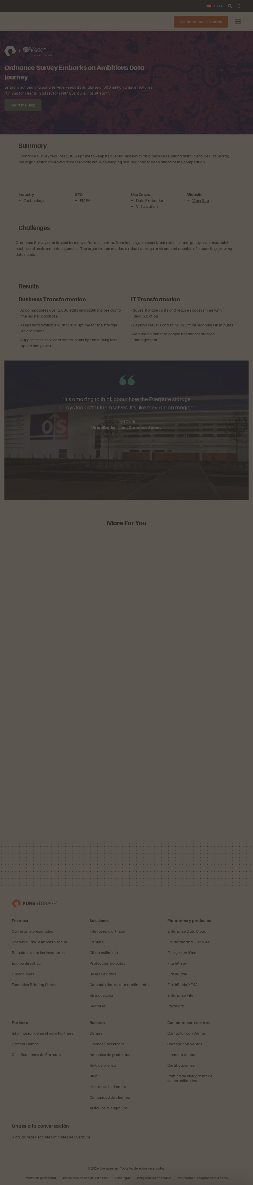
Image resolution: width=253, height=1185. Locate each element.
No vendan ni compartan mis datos (203, 1178)
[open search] (230, 6)
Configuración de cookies (154, 1178)
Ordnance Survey (34, 155)
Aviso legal (122, 1178)
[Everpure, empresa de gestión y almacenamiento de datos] (34, 902)
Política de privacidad (40, 1178)
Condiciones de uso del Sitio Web (85, 1178)
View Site (200, 200)
